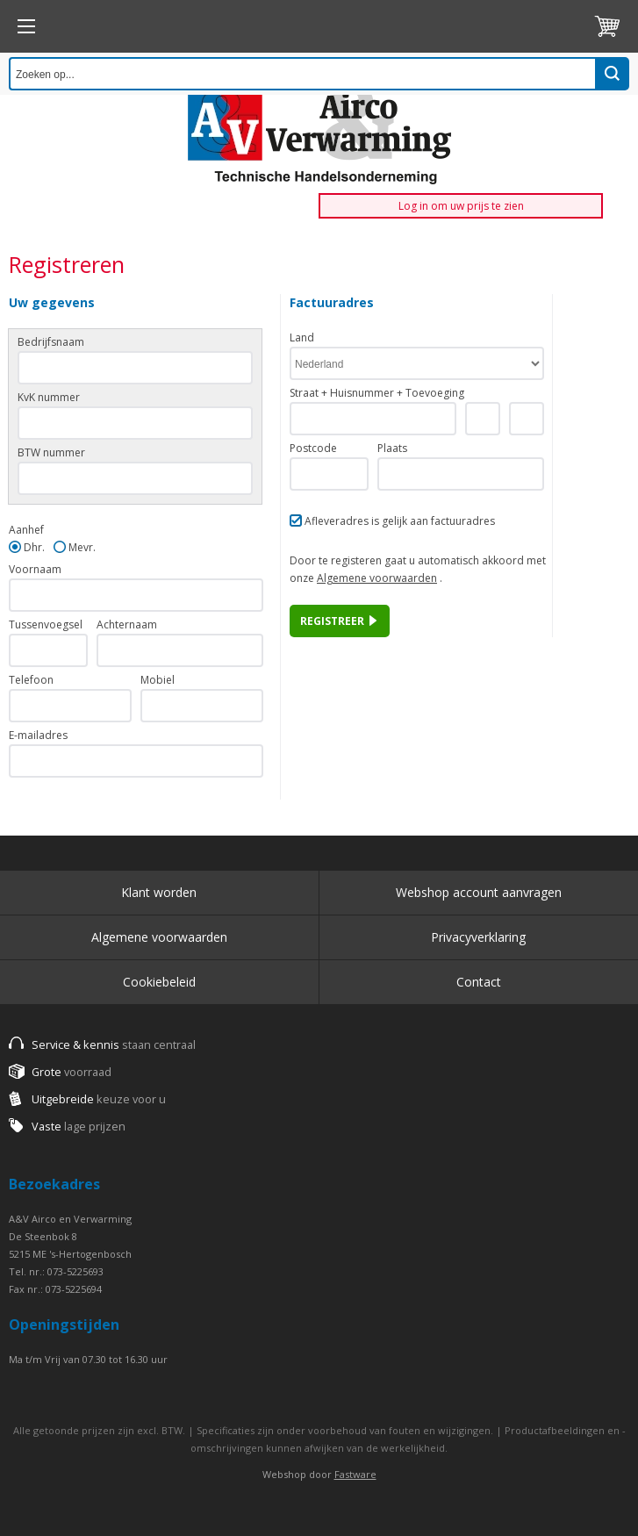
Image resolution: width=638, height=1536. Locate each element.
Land (302, 337)
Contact (478, 981)
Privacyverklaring (478, 937)
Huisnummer (362, 392)
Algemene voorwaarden (377, 578)
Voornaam (35, 569)
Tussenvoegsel (45, 624)
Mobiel (157, 679)
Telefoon (31, 679)
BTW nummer (51, 452)
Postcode (313, 448)
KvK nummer (49, 397)
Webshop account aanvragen (479, 892)
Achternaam (127, 624)
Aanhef (26, 529)
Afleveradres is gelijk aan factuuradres (400, 520)
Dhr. (34, 547)
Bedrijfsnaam (51, 341)
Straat (304, 392)
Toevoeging (434, 392)
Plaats (392, 448)
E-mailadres (38, 735)
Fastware (355, 1474)
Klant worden (159, 892)
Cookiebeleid (159, 981)
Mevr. (82, 547)
